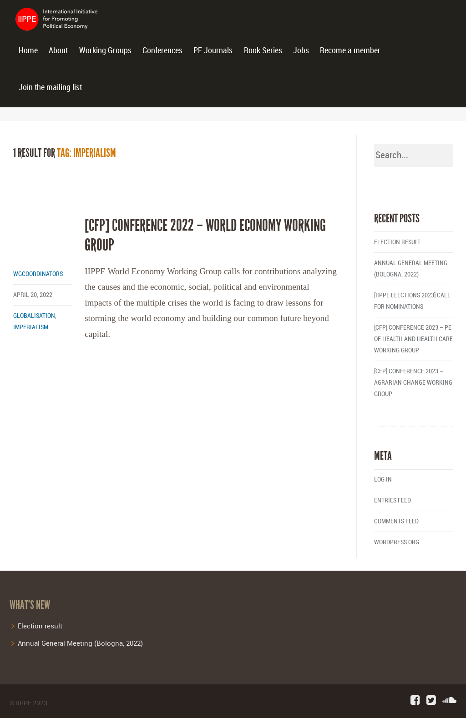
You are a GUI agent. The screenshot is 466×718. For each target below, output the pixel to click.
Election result (397, 242)
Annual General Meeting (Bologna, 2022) (80, 643)
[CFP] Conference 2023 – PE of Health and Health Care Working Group (413, 339)
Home (28, 50)
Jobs (301, 50)
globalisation (34, 315)
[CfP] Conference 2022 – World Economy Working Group (205, 235)
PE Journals (213, 50)
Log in (383, 479)
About (58, 50)
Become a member (350, 50)
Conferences (162, 50)
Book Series (263, 50)
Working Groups (105, 50)
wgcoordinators (38, 274)
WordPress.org (396, 542)
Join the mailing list (50, 87)
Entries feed (392, 500)
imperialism (30, 327)
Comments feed (396, 521)
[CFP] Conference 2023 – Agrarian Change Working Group (413, 382)
